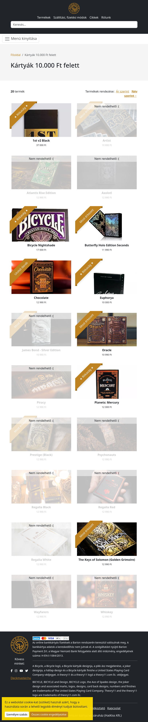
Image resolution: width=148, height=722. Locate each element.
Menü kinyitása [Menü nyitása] (21, 39)
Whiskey (107, 612)
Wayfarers (41, 612)
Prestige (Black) (41, 455)
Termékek (44, 17)
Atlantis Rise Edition (41, 193)
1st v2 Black (41, 141)
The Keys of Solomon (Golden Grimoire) (106, 560)
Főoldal (16, 55)
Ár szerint (122, 91)
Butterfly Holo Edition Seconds (107, 245)
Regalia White (41, 560)
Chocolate (41, 298)
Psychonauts (107, 455)
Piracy (41, 402)
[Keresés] (74, 24)
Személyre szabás (16, 714)
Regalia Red (106, 507)
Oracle (107, 350)
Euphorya (107, 298)
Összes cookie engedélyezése (48, 714)
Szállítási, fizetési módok (70, 17)
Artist (107, 141)
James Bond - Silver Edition (41, 350)
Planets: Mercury (106, 402)
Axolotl (107, 193)
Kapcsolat (114, 708)
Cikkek (94, 17)
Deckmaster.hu (21, 678)
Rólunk (106, 17)
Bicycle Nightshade (41, 245)
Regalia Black (41, 507)
